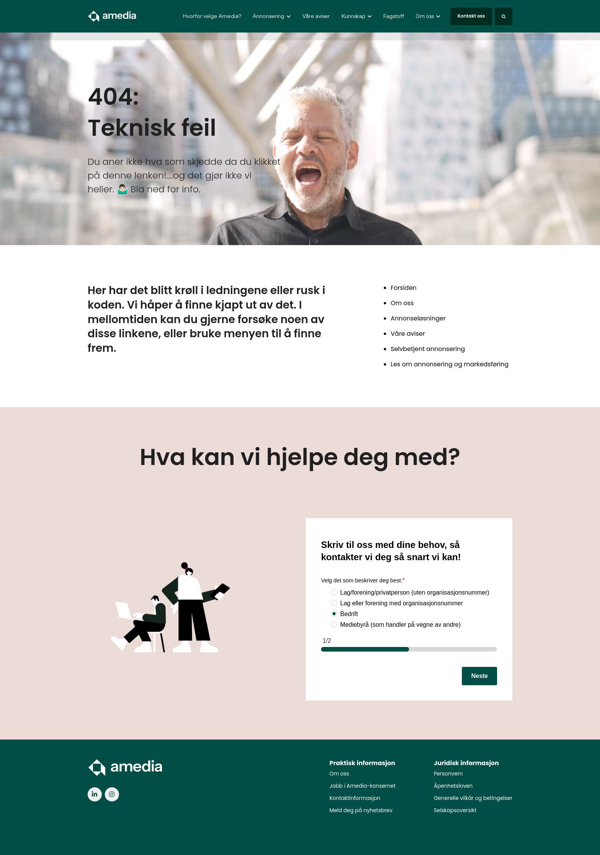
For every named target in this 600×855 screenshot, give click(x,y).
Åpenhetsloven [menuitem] (453, 786)
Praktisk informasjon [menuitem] (362, 763)
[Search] (503, 16)
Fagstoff (393, 16)
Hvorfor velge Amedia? (212, 16)
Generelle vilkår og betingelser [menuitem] (473, 798)
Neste (479, 676)
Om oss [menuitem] (339, 773)
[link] (112, 15)
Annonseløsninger (418, 318)
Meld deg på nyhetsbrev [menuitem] (361, 810)
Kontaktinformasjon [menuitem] (354, 798)
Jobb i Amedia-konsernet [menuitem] (362, 786)
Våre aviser (316, 16)
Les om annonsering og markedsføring (450, 364)
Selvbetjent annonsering (428, 349)
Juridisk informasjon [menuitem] (466, 763)
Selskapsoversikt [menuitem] (455, 810)
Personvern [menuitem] (448, 773)
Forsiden (404, 287)
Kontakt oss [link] (471, 16)
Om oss (402, 303)
